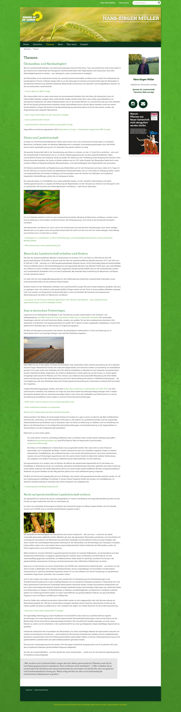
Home (26, 44)
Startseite (27, 49)
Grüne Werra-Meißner (107, 3)
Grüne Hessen (124, 3)
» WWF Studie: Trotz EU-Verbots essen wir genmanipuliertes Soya (49, 402)
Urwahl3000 (86, 705)
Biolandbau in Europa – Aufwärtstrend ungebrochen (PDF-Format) (84, 129)
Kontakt (84, 44)
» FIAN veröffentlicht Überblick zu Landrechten (42, 407)
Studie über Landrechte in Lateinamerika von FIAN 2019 (85, 389)
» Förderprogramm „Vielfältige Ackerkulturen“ (41, 486)
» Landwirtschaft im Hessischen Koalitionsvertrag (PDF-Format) (48, 124)
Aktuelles (37, 44)
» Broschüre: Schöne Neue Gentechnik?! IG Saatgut (43, 610)
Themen (50, 44)
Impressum (29, 690)
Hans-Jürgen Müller (131, 18)
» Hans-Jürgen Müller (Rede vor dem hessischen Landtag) (46, 115)
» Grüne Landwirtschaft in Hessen (37, 120)
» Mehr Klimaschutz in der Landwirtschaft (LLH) (42, 245)
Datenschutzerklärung (41, 690)
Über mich (72, 44)
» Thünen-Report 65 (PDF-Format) (37, 91)
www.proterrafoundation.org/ (46, 440)
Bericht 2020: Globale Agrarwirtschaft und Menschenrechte (46, 412)
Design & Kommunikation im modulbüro (114, 705)
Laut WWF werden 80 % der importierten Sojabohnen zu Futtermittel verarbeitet (68, 317)
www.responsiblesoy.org (36, 443)
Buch (60, 44)
